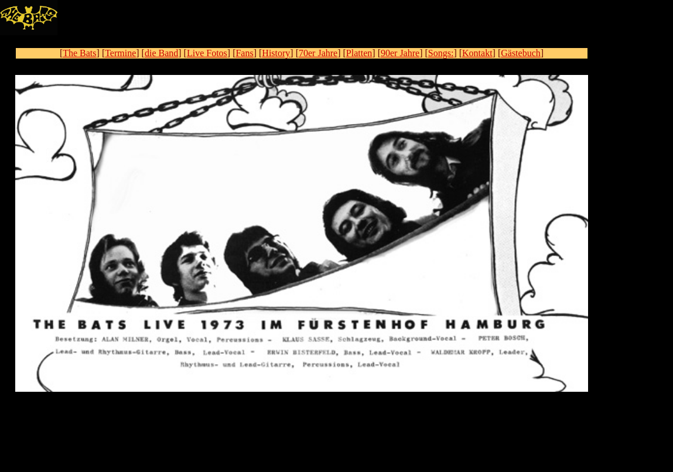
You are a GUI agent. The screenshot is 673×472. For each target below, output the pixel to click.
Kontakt (477, 53)
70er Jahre (318, 53)
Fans (244, 53)
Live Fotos (207, 53)
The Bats (79, 53)
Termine (120, 53)
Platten (359, 53)
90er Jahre (400, 53)
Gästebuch (521, 53)
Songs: (441, 53)
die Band (161, 53)
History (276, 53)
